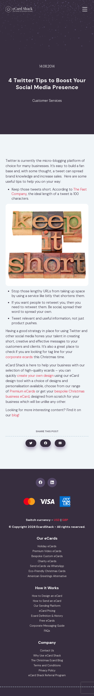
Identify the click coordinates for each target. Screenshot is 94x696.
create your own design (35, 375)
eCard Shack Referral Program (47, 675)
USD (57, 520)
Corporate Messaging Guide (47, 625)
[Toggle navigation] (84, 9)
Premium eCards (22, 391)
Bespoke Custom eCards (47, 556)
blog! (15, 415)
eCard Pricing (47, 610)
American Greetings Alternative (47, 576)
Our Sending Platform (47, 605)
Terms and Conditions (47, 665)
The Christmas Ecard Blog (47, 660)
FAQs (47, 630)
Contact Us (47, 650)
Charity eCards (47, 561)
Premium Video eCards (47, 551)
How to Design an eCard (47, 596)
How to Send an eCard (47, 601)
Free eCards (47, 620)
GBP (65, 520)
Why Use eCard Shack (47, 655)
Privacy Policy (47, 670)
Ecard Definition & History (47, 616)
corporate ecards (19, 357)
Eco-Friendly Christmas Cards (47, 571)
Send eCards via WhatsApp (47, 566)
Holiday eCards (47, 546)
